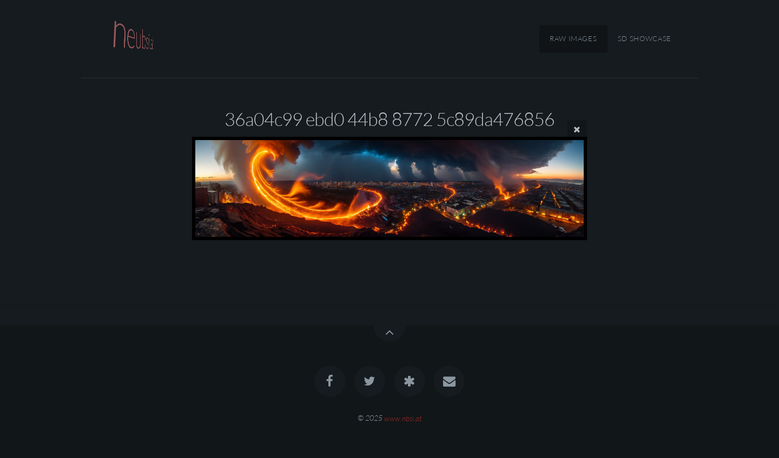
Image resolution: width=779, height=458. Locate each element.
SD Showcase (644, 39)
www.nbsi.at (403, 417)
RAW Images (573, 39)
